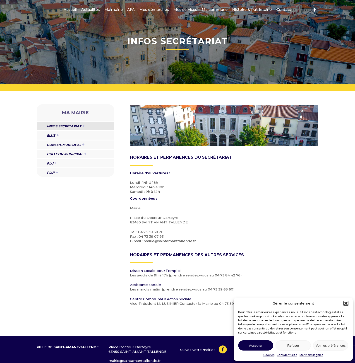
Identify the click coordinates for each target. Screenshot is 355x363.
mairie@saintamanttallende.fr (170, 241)
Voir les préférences (331, 345)
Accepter (255, 345)
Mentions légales (311, 355)
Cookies (268, 355)
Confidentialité (287, 355)
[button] (346, 303)
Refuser (293, 345)
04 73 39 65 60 (220, 289)
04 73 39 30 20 (150, 232)
